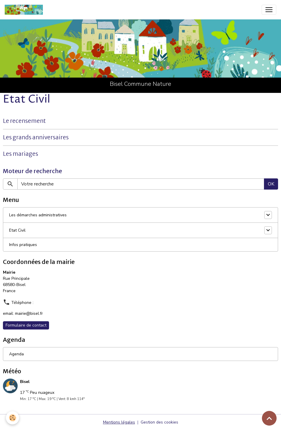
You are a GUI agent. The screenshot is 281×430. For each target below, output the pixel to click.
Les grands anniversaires (36, 137)
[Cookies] (12, 417)
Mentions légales (119, 422)
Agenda (16, 354)
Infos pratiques (23, 244)
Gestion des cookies (159, 422)
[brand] (25, 10)
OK (271, 184)
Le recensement (24, 120)
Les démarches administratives (38, 215)
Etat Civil (17, 230)
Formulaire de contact (26, 325)
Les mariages (20, 153)
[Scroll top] (269, 418)
